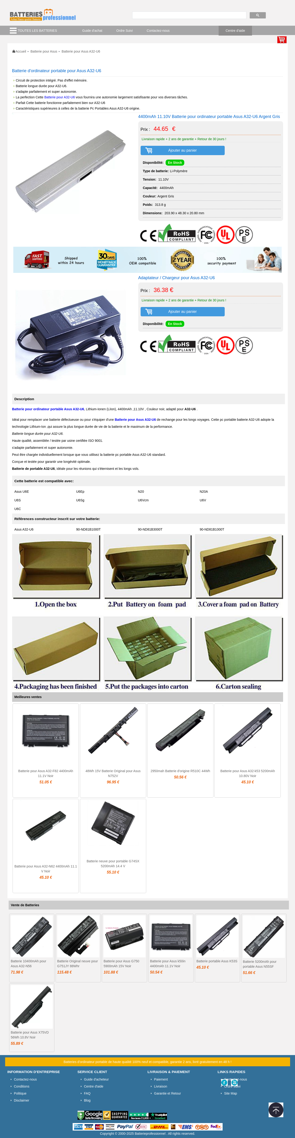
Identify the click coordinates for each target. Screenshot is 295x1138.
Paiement (161, 1079)
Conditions (21, 1086)
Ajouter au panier (182, 150)
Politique (20, 1093)
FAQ (87, 1093)
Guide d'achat (92, 30)
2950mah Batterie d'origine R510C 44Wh (180, 771)
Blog (87, 1100)
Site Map (230, 1093)
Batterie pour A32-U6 (59, 97)
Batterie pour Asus (44, 51)
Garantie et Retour (167, 1093)
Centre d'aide (235, 30)
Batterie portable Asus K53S (216, 961)
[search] (189, 15)
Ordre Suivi (124, 30)
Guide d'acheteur (96, 1079)
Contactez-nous (158, 30)
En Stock (175, 162)
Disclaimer (21, 1100)
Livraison (160, 1086)
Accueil (21, 51)
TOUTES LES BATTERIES (37, 30)
